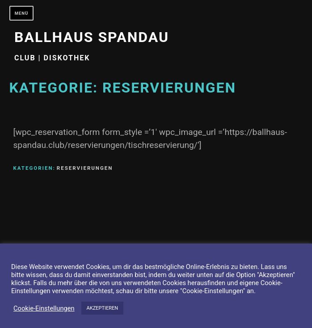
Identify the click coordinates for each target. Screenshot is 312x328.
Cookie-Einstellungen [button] (44, 308)
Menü (22, 13)
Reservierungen (85, 168)
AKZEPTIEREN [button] (102, 308)
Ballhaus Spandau (91, 37)
